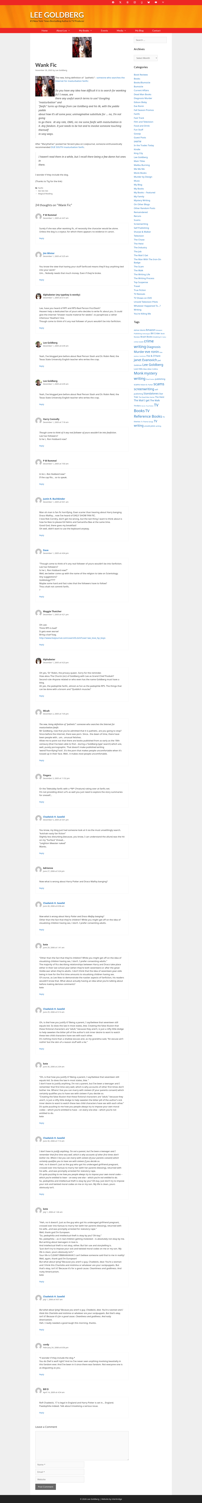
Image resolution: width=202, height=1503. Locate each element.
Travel (137, 286)
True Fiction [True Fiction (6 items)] (149, 406)
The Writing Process (144, 278)
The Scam (139, 266)
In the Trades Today (144, 145)
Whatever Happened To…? (147, 305)
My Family (139, 196)
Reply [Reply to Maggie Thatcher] (41, 644)
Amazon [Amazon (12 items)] (150, 330)
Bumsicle (138, 86)
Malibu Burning (142, 165)
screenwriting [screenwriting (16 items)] (144, 389)
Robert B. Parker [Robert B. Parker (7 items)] (147, 385)
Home (44, 30)
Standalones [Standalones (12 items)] (151, 393)
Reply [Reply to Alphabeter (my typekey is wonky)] (41, 328)
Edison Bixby (140, 102)
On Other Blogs (142, 204)
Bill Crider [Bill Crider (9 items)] (155, 333)
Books (137, 78)
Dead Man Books (142, 94)
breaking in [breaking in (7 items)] (157, 337)
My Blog (139, 30)
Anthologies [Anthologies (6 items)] (146, 334)
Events (104, 30)
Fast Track (139, 117)
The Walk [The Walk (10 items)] (155, 400)
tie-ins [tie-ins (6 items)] (143, 406)
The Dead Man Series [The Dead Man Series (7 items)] (147, 397)
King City (138, 153)
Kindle (137, 149)
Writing (137, 309)
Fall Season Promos (144, 110)
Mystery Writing (142, 200)
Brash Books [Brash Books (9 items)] (146, 336)
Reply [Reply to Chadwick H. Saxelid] (41, 853)
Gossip (137, 133)
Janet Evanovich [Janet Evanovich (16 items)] (145, 360)
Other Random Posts (144, 208)
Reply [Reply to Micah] (41, 760)
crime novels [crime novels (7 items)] (138, 342)
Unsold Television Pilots (146, 301)
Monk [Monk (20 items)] (138, 373)
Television (139, 235)
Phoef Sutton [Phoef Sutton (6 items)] (150, 379)
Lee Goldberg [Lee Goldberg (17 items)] (152, 364)
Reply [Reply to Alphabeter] (41, 696)
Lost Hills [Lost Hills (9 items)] (138, 369)
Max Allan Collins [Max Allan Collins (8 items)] (150, 369)
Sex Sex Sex (43, 191)
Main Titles (139, 161)
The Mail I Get (141, 255)
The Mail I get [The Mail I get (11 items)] (142, 400)
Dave (45, 550)
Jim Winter (48, 253)
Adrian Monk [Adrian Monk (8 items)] (139, 330)
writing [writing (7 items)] (158, 426)
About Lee (65, 30)
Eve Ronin (139, 106)
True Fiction (140, 290)
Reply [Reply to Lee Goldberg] (41, 366)
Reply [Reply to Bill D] (41, 1412)
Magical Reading (45, 193)
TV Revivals (139, 293)
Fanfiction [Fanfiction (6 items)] (143, 356)
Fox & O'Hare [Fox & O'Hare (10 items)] (153, 355)
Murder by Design (143, 176)
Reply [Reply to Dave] (41, 596)
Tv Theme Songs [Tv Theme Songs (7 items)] (147, 422)
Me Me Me (139, 168)
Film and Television (143, 121)
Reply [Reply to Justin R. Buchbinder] (41, 535)
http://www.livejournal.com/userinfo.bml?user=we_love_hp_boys (72, 637)
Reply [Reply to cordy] (41, 1374)
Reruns (137, 216)
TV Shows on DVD (143, 297)
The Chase (139, 239)
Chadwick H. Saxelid (54, 816)
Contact (156, 30)
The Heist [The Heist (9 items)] (159, 397)
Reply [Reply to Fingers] (41, 802)
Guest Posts (140, 137)
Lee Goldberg (57, 14)
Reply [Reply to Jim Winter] (41, 280)
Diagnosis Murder (143, 98)
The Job (137, 251)
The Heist (139, 243)
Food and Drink (142, 125)
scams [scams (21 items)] (158, 383)
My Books (87, 30)
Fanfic (40, 188)
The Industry (140, 247)
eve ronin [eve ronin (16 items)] (152, 352)
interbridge (117, 1499)
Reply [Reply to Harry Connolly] (41, 446)
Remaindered (141, 212)
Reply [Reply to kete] (41, 994)
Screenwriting (141, 223)
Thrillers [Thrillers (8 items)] (137, 406)
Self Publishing (141, 227)
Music (137, 180)
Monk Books (140, 172)
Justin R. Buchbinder (54, 498)
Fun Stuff (138, 129)
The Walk (138, 270)
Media (124, 30)
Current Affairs (141, 90)
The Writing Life (142, 274)
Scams (137, 220)
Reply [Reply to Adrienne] (41, 888)
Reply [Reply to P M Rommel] (41, 238)
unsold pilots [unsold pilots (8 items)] (149, 426)
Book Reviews (141, 74)
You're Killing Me (142, 313)
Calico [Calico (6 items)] (164, 337)
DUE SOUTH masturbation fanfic (67, 147)
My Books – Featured (144, 192)
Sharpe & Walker (142, 231)
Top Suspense (141, 282)
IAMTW (137, 141)
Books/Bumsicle (142, 82)
